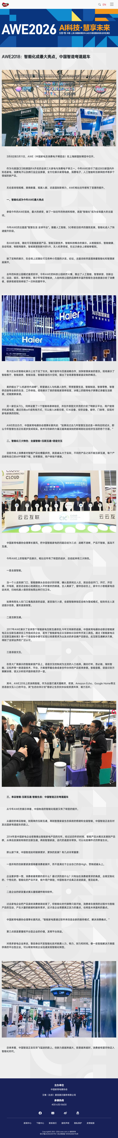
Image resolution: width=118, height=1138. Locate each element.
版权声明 (65, 1123)
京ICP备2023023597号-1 (48, 1134)
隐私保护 (78, 1123)
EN (104, 4)
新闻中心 (27, 1123)
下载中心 (40, 1123)
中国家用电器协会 (59, 1089)
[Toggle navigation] (112, 4)
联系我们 (53, 1123)
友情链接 (90, 1123)
